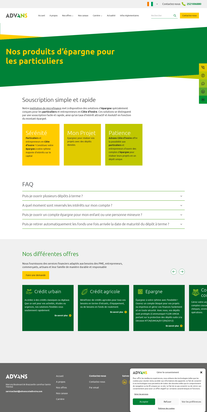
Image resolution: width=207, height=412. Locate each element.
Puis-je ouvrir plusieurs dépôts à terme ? (52, 196)
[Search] (175, 15)
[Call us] (203, 67)
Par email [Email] (94, 387)
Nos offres (61, 387)
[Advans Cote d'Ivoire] (16, 15)
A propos (53, 15)
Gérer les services (141, 394)
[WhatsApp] (203, 84)
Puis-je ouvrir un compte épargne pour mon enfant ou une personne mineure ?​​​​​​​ (82, 215)
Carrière (60, 399)
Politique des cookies (166, 408)
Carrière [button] (97, 15)
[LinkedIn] (203, 92)
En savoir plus (63, 315)
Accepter (144, 401)
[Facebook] (203, 75)
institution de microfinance (45, 108)
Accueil (41, 15)
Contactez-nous (189, 15)
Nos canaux (83, 15)
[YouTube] (203, 100)
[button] (201, 372)
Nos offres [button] (67, 15)
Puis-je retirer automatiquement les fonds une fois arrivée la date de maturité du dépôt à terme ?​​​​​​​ (95, 224)
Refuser (167, 401)
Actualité (111, 15)
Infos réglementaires (129, 15)
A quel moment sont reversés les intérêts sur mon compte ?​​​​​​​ (67, 205)
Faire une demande (36, 275)
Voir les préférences (191, 401)
